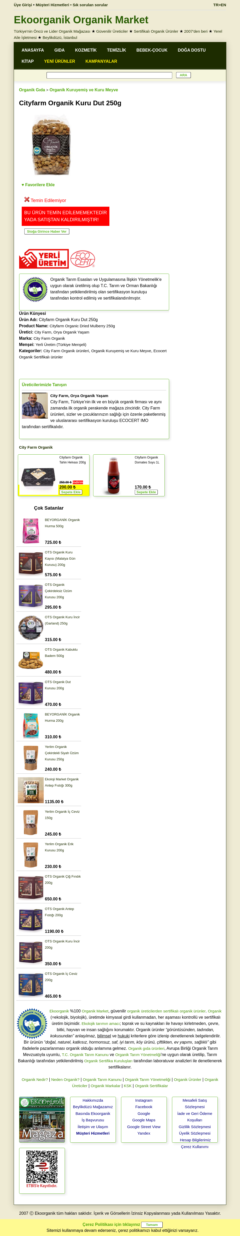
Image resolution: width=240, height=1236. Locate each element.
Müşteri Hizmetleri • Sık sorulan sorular (72, 5)
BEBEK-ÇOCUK (151, 50)
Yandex (143, 1133)
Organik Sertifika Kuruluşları (108, 1061)
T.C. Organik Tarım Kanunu (85, 1054)
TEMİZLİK (116, 50)
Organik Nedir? (35, 1079)
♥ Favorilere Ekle (38, 185)
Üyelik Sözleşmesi (195, 1133)
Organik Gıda (32, 90)
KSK (128, 1086)
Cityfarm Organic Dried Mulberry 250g (82, 326)
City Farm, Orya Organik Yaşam (61, 332)
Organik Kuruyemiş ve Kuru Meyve (83, 90)
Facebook (143, 1107)
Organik (215, 1011)
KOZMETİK (86, 50)
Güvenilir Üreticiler (112, 31)
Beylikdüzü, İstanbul (60, 37)
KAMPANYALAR (101, 61)
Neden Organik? (65, 1079)
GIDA (59, 50)
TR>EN (219, 5)
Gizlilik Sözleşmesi (195, 1126)
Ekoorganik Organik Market (81, 19)
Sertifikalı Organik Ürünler (156, 31)
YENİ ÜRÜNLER (59, 61)
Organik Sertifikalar (151, 1086)
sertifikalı (170, 1011)
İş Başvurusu (93, 1120)
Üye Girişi (23, 5)
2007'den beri (195, 31)
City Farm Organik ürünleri (66, 351)
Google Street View (144, 1126)
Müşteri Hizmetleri (92, 1133)
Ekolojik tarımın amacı (100, 1023)
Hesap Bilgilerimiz (195, 1140)
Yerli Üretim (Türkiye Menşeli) (61, 344)
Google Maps (143, 1120)
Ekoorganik (59, 1011)
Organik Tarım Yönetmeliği (138, 1054)
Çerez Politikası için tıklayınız (111, 1224)
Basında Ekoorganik (93, 1113)
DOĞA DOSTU (192, 50)
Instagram (144, 1100)
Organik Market (95, 1011)
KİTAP (28, 61)
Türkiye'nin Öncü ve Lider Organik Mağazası (52, 31)
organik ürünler (193, 1011)
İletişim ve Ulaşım (93, 1126)
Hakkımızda (92, 1100)
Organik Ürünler (187, 1079)
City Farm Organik (49, 338)
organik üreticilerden (144, 1011)
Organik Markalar (106, 1086)
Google (144, 1113)
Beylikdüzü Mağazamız (93, 1107)
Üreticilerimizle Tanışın (44, 385)
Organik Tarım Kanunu (102, 1079)
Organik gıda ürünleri (146, 1048)
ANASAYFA (33, 50)
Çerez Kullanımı (195, 1146)
